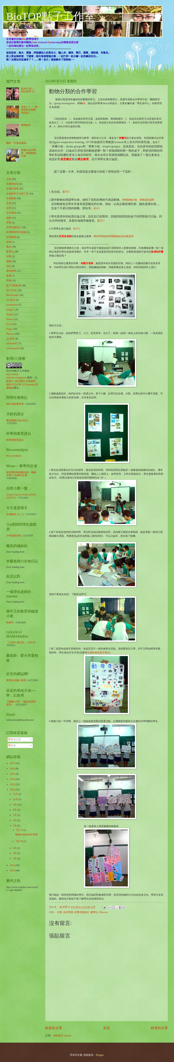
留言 (12, 745)
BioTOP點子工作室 (50, 16)
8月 (15, 810)
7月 (15, 815)
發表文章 (14, 739)
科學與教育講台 (15, 440)
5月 (15, 825)
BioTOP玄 (11, 290)
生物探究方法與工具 (17, 193)
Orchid (9, 324)
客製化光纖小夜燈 (16, 680)
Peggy (9, 329)
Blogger (100, 1055)
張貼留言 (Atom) (62, 1035)
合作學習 (68, 912)
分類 (59, 912)
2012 (12, 789)
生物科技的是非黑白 (98, 652)
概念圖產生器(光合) (17, 420)
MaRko (9, 314)
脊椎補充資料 (147, 199)
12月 (15, 794)
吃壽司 (10, 622)
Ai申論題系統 (13, 535)
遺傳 (8, 275)
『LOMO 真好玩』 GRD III (20, 642)
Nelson (9, 319)
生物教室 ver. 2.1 (15, 514)
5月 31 (19, 830)
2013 (12, 784)
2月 (15, 858)
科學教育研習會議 (16, 232)
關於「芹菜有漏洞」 (17, 143)
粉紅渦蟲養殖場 (15, 404)
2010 (12, 870)
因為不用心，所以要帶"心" (28, 90)
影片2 (97, 208)
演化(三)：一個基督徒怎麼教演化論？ (29, 110)
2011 (12, 865)
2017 (12, 763)
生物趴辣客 (12, 188)
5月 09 (19, 841)
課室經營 (11, 271)
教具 (8, 246)
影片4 (76, 228)
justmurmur (12, 304)
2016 (12, 768)
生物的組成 (12, 184)
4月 (15, 848)
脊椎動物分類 (129, 199)
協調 (8, 217)
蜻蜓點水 (26, 125)
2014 (12, 779)
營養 (8, 280)
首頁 (106, 1028)
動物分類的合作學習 (26, 834)
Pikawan (103, 912)
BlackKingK (12, 295)
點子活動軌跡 (13, 285)
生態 (8, 208)
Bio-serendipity (13, 455)
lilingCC (10, 309)
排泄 (8, 242)
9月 (15, 804)
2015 (12, 774)
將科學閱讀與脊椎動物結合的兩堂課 (114, 236)
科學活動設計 (81, 912)
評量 (8, 256)
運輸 (8, 261)
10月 (15, 799)
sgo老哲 (10, 338)
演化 (8, 266)
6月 (15, 820)
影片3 (100, 220)
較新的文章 (53, 1028)
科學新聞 (11, 237)
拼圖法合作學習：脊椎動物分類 (28, 153)
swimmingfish (13, 348)
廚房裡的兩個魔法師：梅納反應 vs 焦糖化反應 (21, 474)
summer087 (12, 343)
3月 (15, 853)
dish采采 (10, 300)
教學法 (94, 912)
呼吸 (8, 222)
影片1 (66, 191)
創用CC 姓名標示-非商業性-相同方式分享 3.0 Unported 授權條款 (22, 384)
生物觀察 (11, 198)
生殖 (8, 203)
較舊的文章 (159, 1028)
